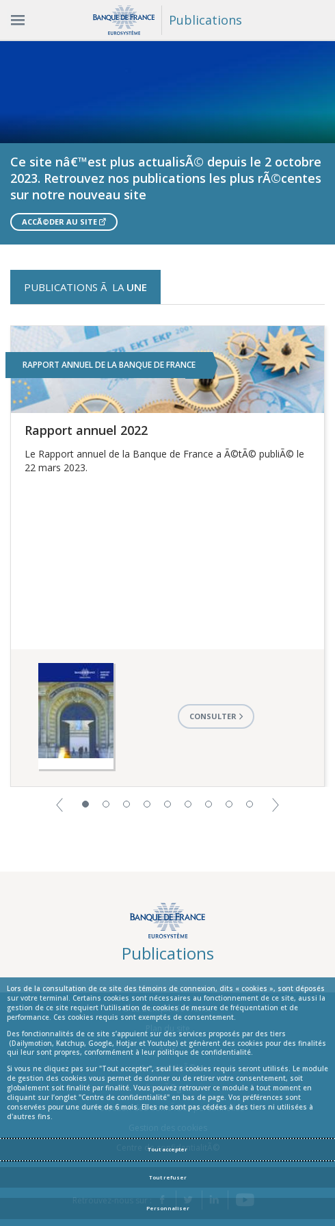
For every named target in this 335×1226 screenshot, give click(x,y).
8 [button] (229, 804)
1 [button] (85, 804)
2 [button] (106, 804)
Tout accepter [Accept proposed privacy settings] (167, 1149)
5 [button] (167, 804)
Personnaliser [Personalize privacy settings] (167, 1208)
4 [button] (147, 804)
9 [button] (249, 804)
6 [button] (188, 804)
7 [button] (208, 804)
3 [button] (126, 804)
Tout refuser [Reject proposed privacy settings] (168, 1177)
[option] (167, 142)
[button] (59, 804)
